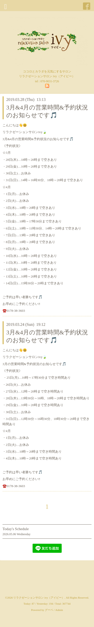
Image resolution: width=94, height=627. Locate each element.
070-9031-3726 (49, 81)
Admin (59, 609)
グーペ (49, 609)
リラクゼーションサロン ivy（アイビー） (38, 597)
